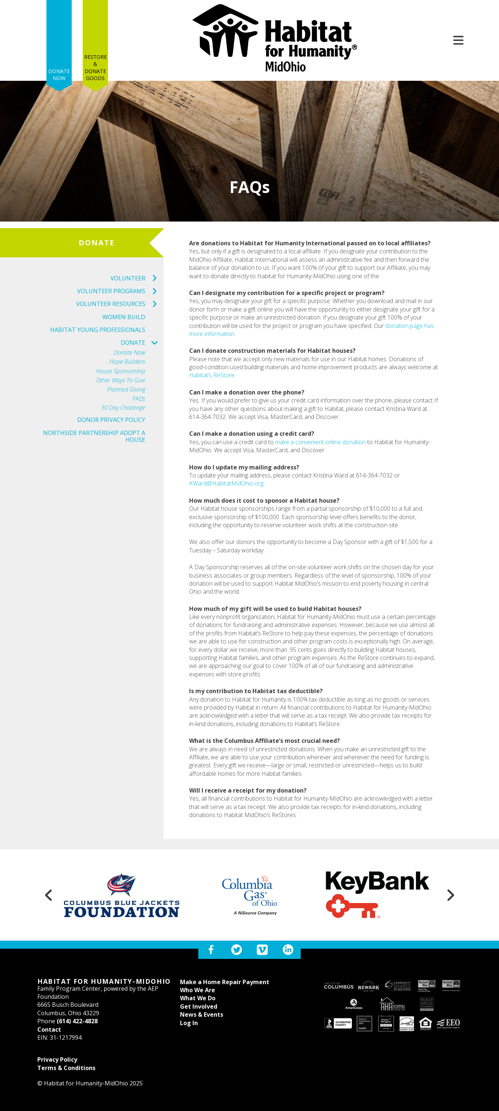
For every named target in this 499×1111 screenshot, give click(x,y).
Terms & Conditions (66, 1068)
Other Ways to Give (120, 380)
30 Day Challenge (123, 407)
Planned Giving (126, 389)
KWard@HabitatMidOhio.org (226, 483)
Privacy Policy (57, 1059)
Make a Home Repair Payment (224, 982)
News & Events (201, 1014)
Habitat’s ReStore (212, 375)
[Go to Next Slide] (450, 895)
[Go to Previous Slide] (48, 895)
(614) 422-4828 (77, 1021)
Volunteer (137, 278)
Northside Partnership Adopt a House (94, 436)
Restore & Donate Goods (95, 37)
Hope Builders (127, 361)
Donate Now (59, 45)
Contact (49, 1029)
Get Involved (198, 1006)
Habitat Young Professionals (97, 330)
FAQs (138, 398)
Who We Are (197, 990)
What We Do (197, 998)
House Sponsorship (120, 371)
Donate (142, 342)
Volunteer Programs (120, 291)
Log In (189, 1023)
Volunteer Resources (120, 304)
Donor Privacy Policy (111, 420)
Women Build (123, 317)
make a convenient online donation (320, 442)
